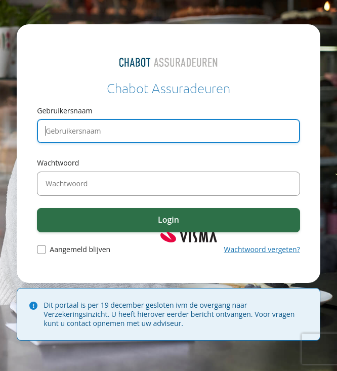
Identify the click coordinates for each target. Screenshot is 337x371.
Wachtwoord (58, 163)
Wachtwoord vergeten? (262, 249)
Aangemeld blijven (80, 249)
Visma (188, 237)
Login (168, 219)
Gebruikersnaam (64, 110)
